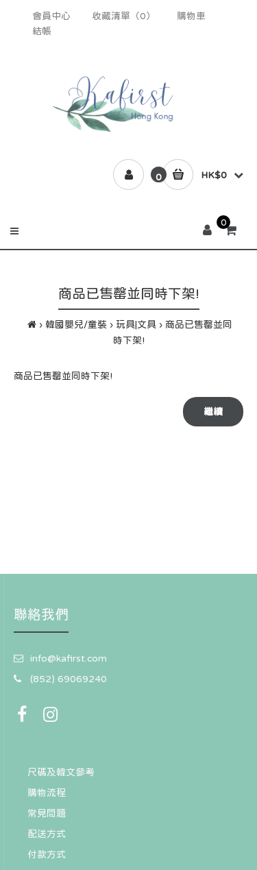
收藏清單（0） (124, 16)
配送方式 (46, 833)
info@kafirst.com (68, 658)
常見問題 (46, 813)
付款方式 (46, 854)
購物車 (191, 16)
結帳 (41, 31)
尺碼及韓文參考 (61, 772)
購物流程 (46, 792)
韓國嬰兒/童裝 (76, 324)
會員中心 (51, 16)
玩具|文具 (136, 324)
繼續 (213, 411)
